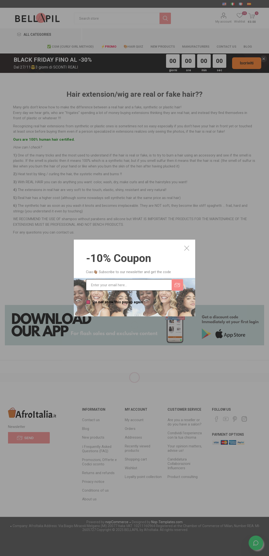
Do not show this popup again (117, 302)
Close (186, 248)
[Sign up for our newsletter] (129, 285)
